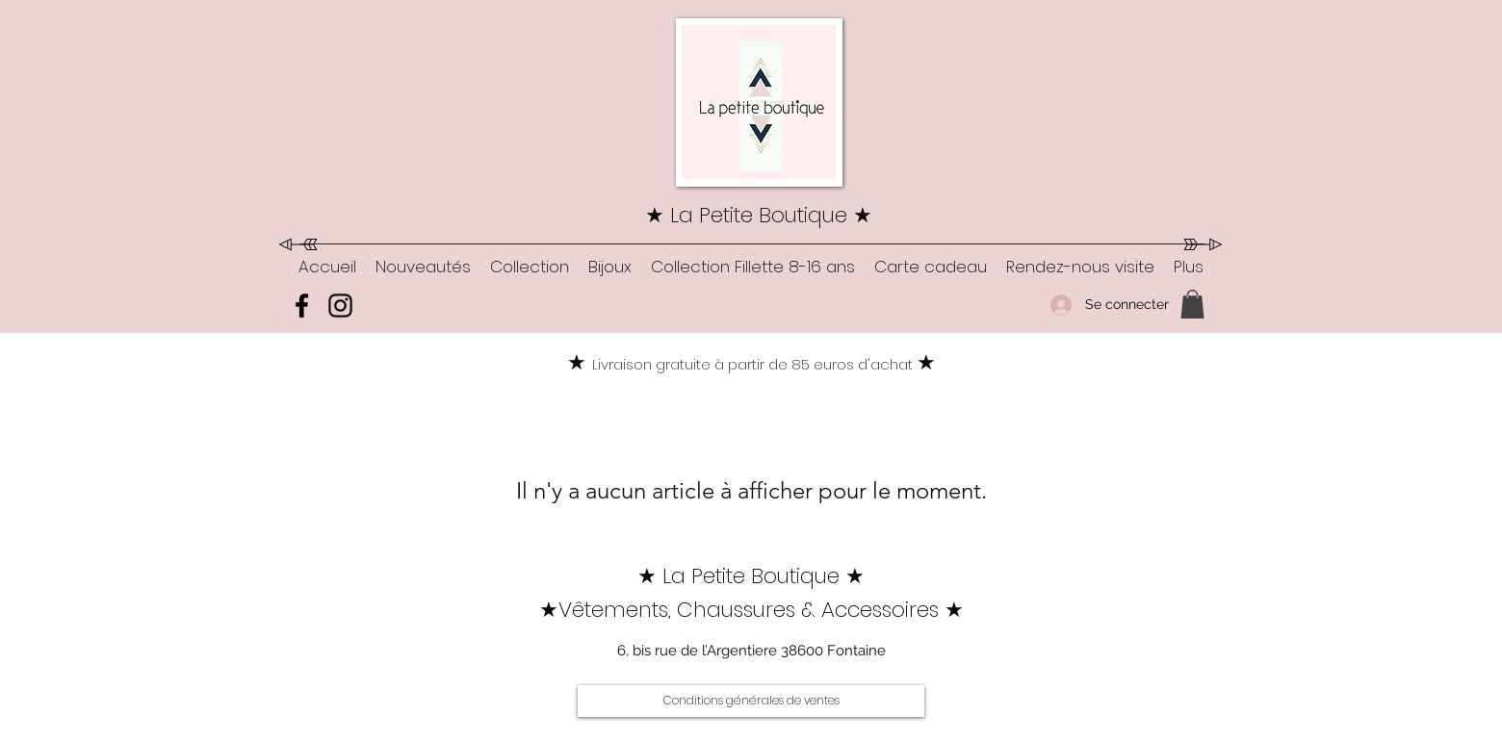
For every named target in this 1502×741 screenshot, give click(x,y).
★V (555, 610)
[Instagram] (340, 305)
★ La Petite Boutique (741, 576)
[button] (529, 266)
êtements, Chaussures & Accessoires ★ (768, 610)
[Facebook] (302, 305)
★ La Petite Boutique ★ (758, 215)
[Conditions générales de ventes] (751, 701)
